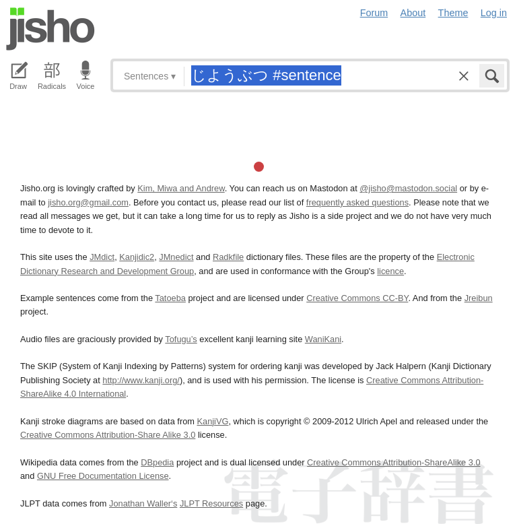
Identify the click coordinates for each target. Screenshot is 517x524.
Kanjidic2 (136, 257)
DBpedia (157, 462)
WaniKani (323, 339)
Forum (374, 12)
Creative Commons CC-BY (357, 298)
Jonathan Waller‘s (143, 503)
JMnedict (176, 257)
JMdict (102, 257)
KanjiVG (212, 421)
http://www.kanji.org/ (141, 380)
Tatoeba (170, 298)
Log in (494, 12)
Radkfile (228, 257)
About (413, 12)
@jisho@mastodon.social (408, 188)
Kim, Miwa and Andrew (180, 188)
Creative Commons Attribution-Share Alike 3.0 (107, 435)
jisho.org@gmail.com (88, 202)
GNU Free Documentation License (103, 476)
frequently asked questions (357, 202)
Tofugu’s (181, 339)
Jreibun (478, 298)
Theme (453, 12)
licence (390, 271)
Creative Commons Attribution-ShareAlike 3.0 (393, 462)
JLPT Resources (211, 503)
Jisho (50, 29)
